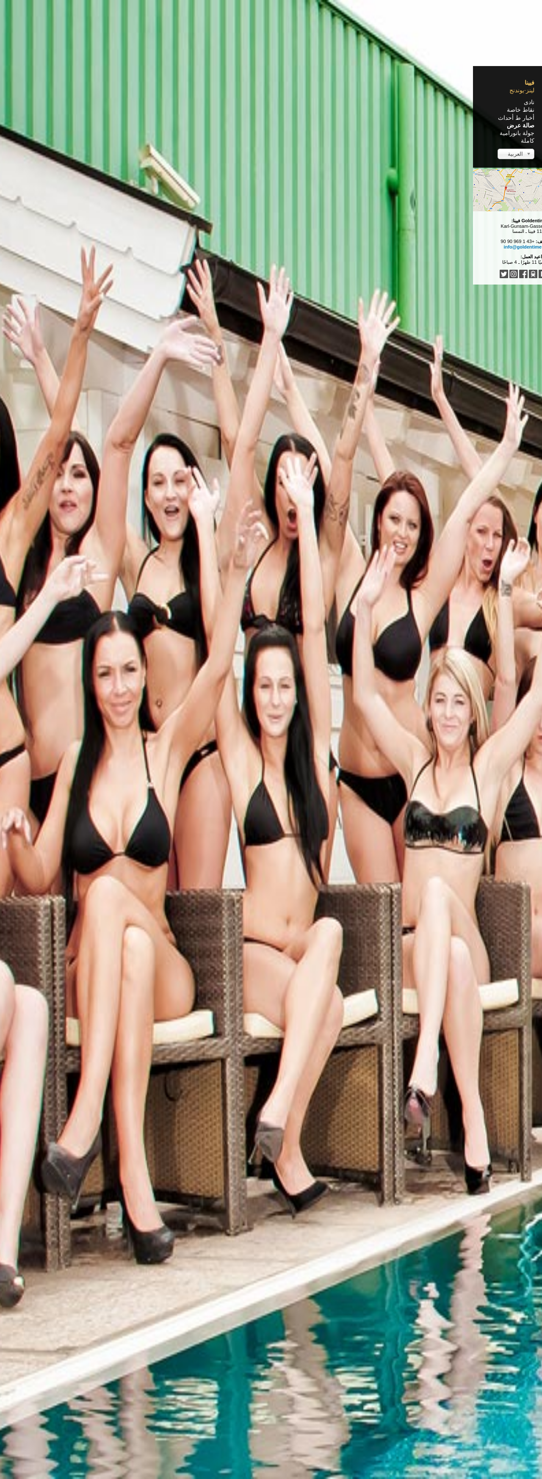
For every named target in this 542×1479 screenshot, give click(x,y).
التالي (275, 1374)
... (221, 1402)
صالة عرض (116, 125)
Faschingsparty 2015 (331, 452)
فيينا (125, 82)
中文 (276, 1402)
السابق (350, 1374)
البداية (370, 1374)
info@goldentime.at (121, 246)
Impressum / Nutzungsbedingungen (342, 1457)
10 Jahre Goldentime (332, 1005)
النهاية (256, 1374)
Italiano (236, 1402)
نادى (124, 102)
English (344, 1402)
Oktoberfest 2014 (339, 821)
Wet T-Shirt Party (340, 1189)
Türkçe (258, 1402)
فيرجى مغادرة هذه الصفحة (213, 1415)
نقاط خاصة (116, 109)
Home (375, 105)
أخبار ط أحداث (112, 117)
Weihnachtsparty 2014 (328, 636)
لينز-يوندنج (117, 90)
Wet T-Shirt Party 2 (336, 268)
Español (296, 1402)
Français (320, 1402)
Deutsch (367, 1402)
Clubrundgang (346, 121)
